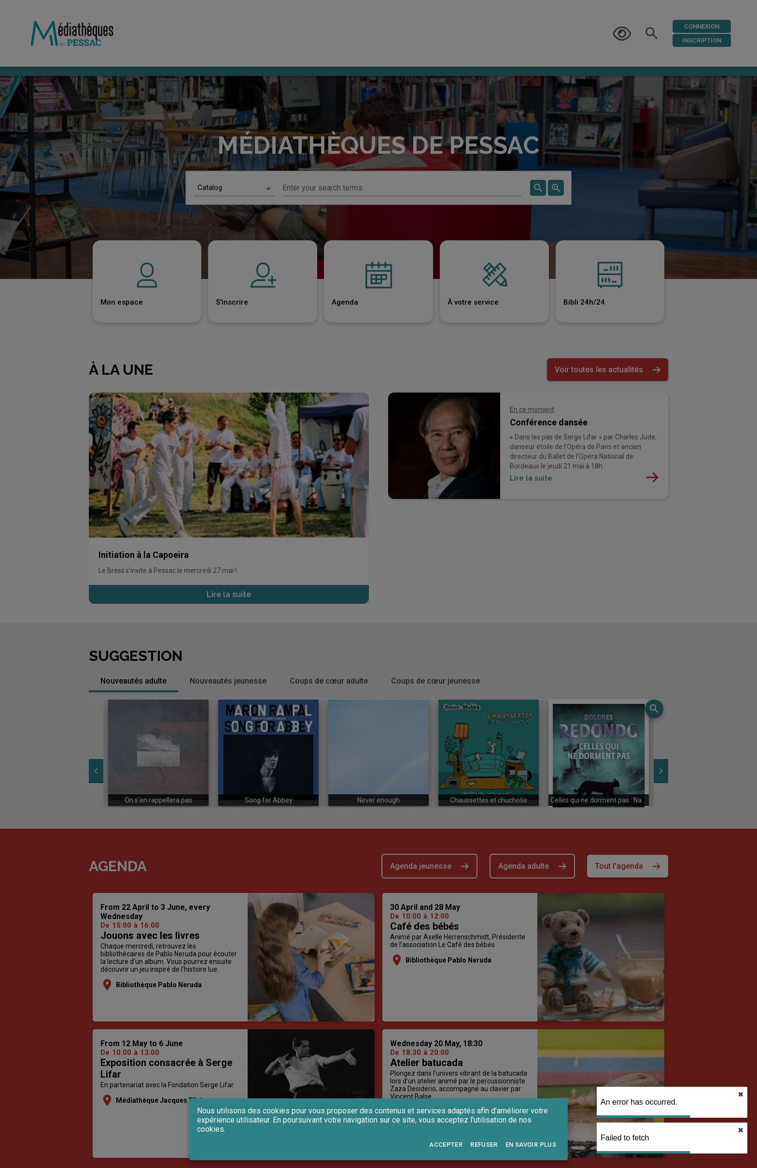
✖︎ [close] (740, 1094)
